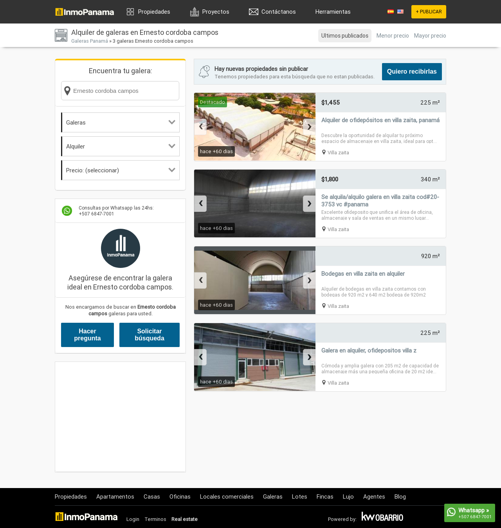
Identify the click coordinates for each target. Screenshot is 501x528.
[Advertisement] (120, 417)
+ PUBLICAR (429, 11)
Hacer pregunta (87, 335)
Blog (400, 496)
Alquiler (120, 146)
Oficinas (180, 496)
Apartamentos (115, 496)
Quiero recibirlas (412, 71)
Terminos (155, 519)
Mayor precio (430, 35)
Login (132, 519)
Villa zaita (338, 152)
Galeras (120, 122)
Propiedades (154, 11)
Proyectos (215, 11)
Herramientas (333, 11)
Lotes (299, 496)
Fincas (325, 496)
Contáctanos (278, 11)
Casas (152, 496)
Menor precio (393, 35)
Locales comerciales (227, 496)
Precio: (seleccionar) (120, 170)
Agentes (374, 496)
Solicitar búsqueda (149, 335)
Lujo (348, 496)
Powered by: (342, 519)
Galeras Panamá (89, 41)
